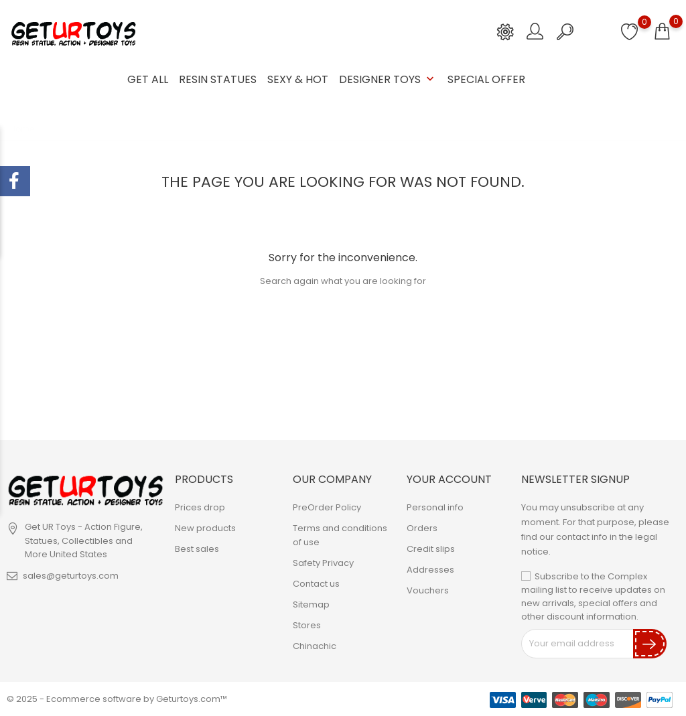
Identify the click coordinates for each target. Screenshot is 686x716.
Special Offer (486, 79)
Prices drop (200, 507)
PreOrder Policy (327, 507)
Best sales (197, 549)
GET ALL (147, 79)
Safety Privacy (323, 563)
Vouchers (428, 590)
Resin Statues (218, 79)
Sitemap (311, 604)
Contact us (316, 583)
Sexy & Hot (297, 79)
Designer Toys (388, 79)
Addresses (430, 569)
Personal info (435, 507)
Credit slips (431, 549)
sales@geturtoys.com (71, 575)
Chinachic (314, 646)
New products (205, 528)
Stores (307, 625)
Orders (422, 528)
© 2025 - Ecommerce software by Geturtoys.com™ (117, 699)
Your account (449, 479)
